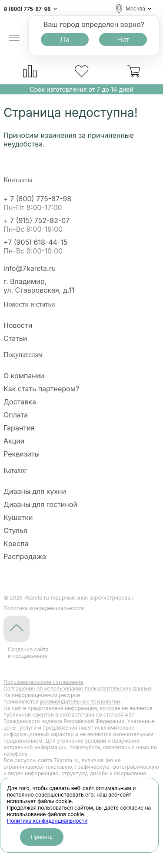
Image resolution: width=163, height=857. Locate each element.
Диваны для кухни (34, 491)
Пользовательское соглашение (43, 682)
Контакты (17, 179)
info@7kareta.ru (29, 268)
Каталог (15, 470)
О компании (23, 375)
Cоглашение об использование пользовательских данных (77, 688)
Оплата (15, 414)
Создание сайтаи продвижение (28, 652)
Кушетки (18, 517)
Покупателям (23, 354)
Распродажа (24, 556)
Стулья (15, 530)
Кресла (15, 543)
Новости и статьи (29, 304)
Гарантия (18, 427)
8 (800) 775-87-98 (27, 9)
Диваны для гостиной (40, 504)
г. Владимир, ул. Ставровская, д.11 (38, 285)
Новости (17, 325)
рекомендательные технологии (80, 701)
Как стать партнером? (41, 388)
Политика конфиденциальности (47, 820)
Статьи (15, 338)
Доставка (19, 401)
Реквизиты (21, 454)
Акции (13, 441)
